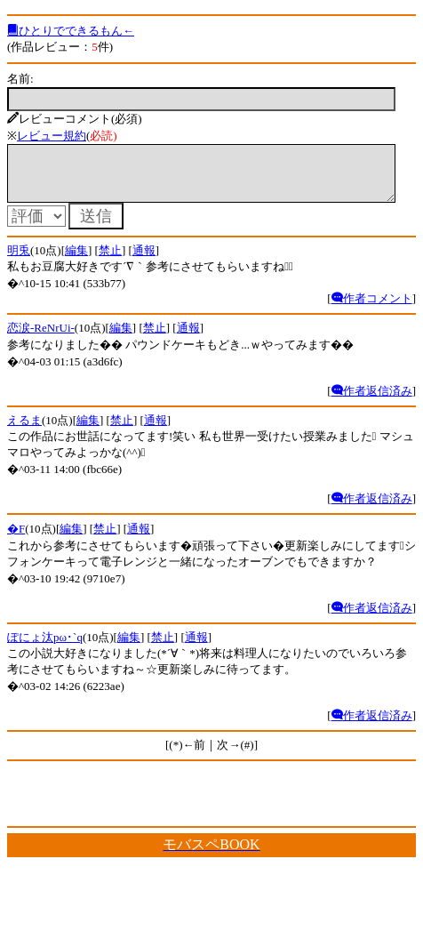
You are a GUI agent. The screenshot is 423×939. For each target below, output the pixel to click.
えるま (24, 430)
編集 (76, 261)
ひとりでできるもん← (70, 30)
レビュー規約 (51, 135)
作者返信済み (371, 401)
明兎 (18, 261)
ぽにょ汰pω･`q (45, 647)
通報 (144, 261)
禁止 (110, 261)
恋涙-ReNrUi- (41, 338)
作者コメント (371, 309)
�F (16, 539)
